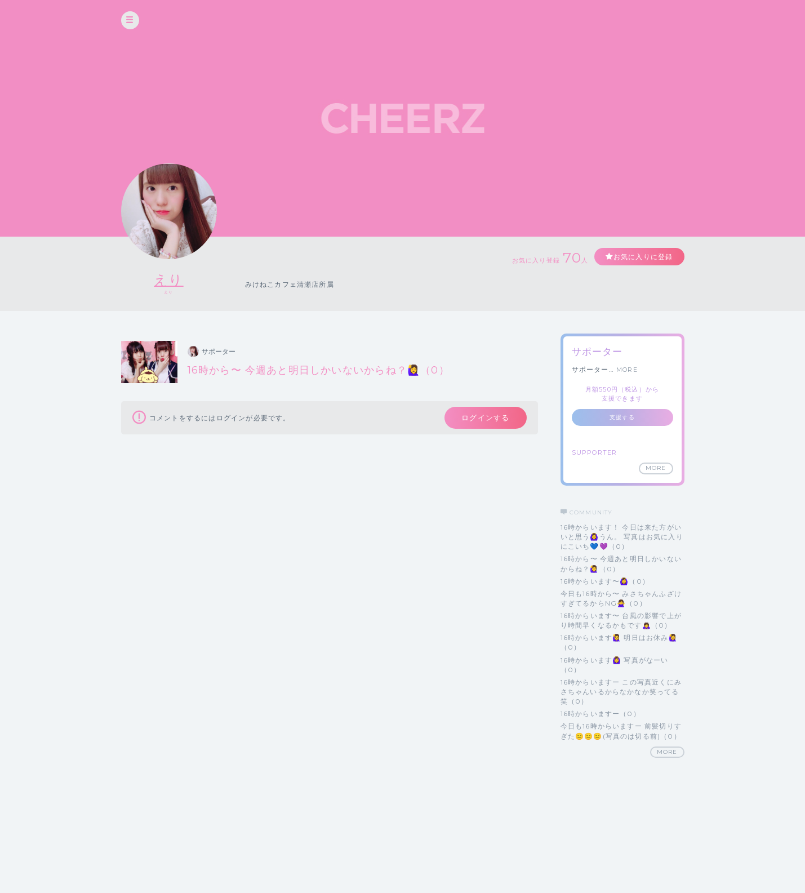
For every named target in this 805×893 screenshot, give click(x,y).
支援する (622, 417)
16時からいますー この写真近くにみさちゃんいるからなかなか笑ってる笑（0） (621, 691)
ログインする (485, 417)
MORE (627, 370)
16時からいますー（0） (601, 713)
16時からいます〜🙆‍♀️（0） (605, 581)
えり (168, 280)
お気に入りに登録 (643, 256)
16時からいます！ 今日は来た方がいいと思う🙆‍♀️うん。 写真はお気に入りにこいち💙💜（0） (622, 536)
